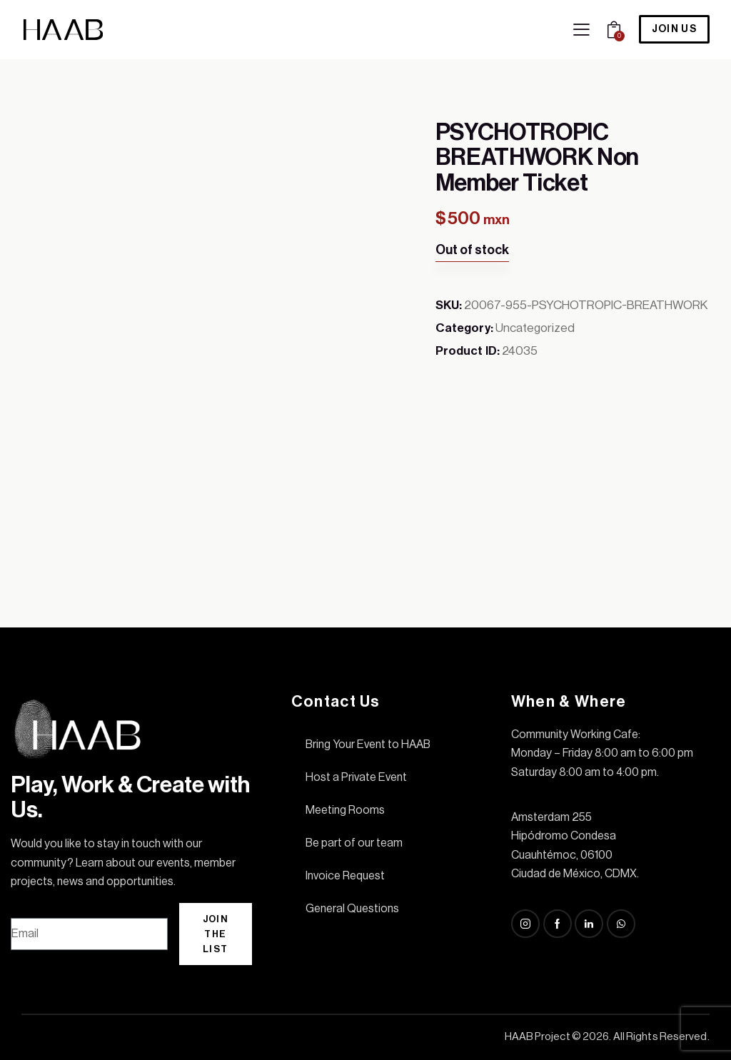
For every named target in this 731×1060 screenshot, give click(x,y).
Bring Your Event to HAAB (368, 744)
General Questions (352, 908)
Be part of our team (354, 843)
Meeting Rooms (345, 810)
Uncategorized (535, 328)
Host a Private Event (356, 777)
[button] (581, 30)
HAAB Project (537, 1036)
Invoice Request (345, 876)
